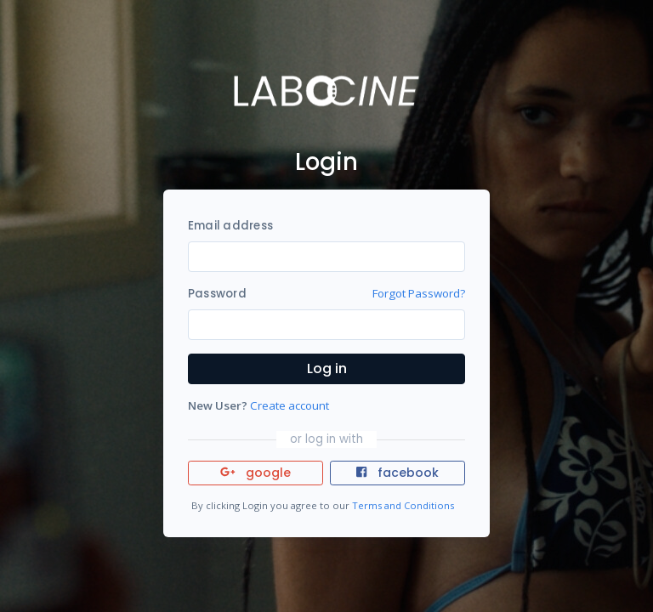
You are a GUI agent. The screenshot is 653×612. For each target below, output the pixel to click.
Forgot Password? (418, 293)
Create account (289, 405)
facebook (397, 472)
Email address (230, 226)
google (255, 472)
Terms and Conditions (403, 505)
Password (217, 294)
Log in (327, 368)
